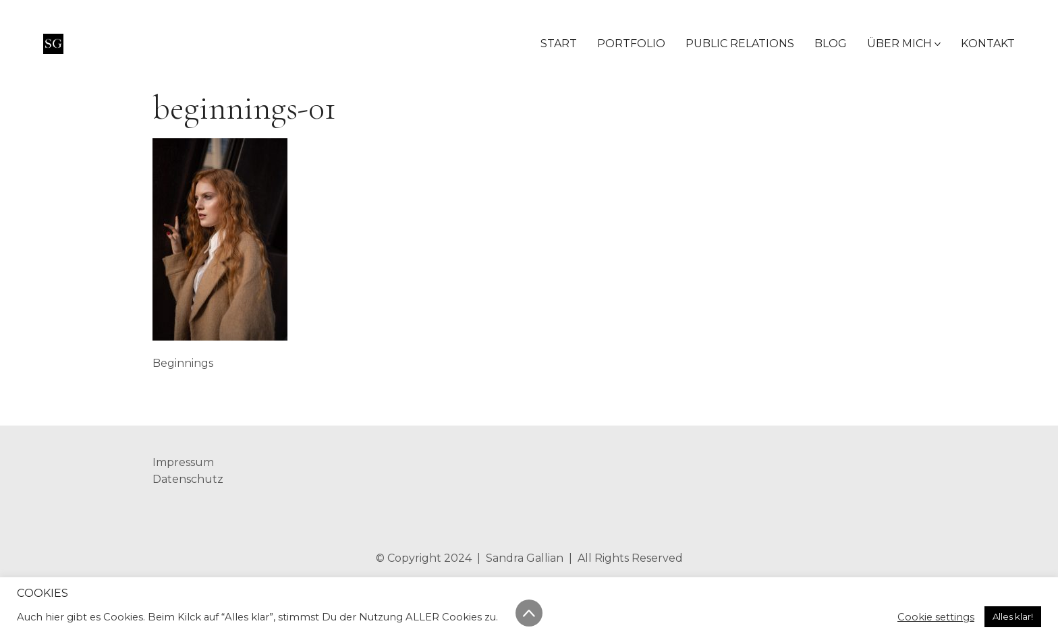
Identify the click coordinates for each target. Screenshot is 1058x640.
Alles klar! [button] (1013, 616)
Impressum (183, 462)
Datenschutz (187, 479)
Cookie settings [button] (935, 617)
